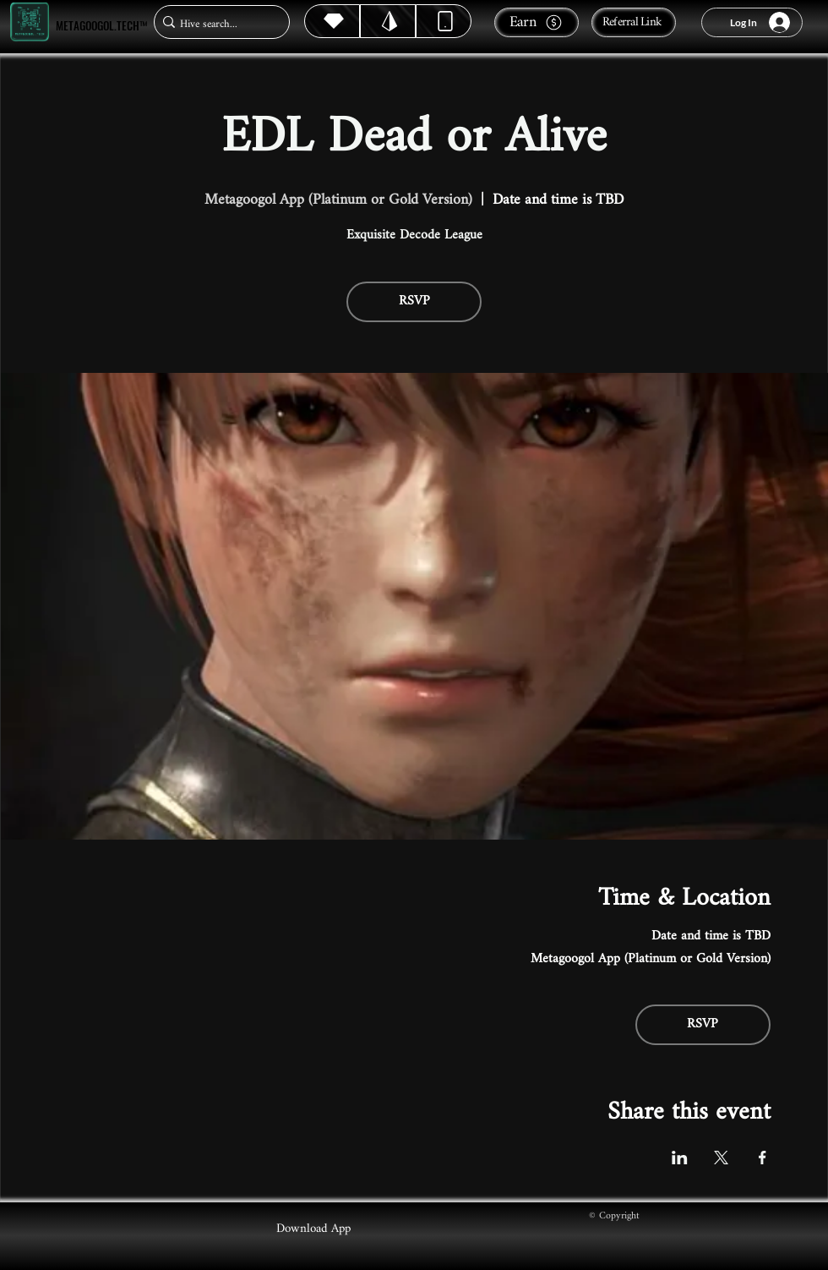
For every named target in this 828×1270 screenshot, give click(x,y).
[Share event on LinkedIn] (680, 1157)
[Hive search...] (216, 24)
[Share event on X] (721, 1157)
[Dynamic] (443, 21)
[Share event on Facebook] (762, 1157)
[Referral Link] (633, 22)
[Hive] (332, 21)
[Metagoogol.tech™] (29, 22)
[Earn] (536, 22)
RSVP (414, 301)
